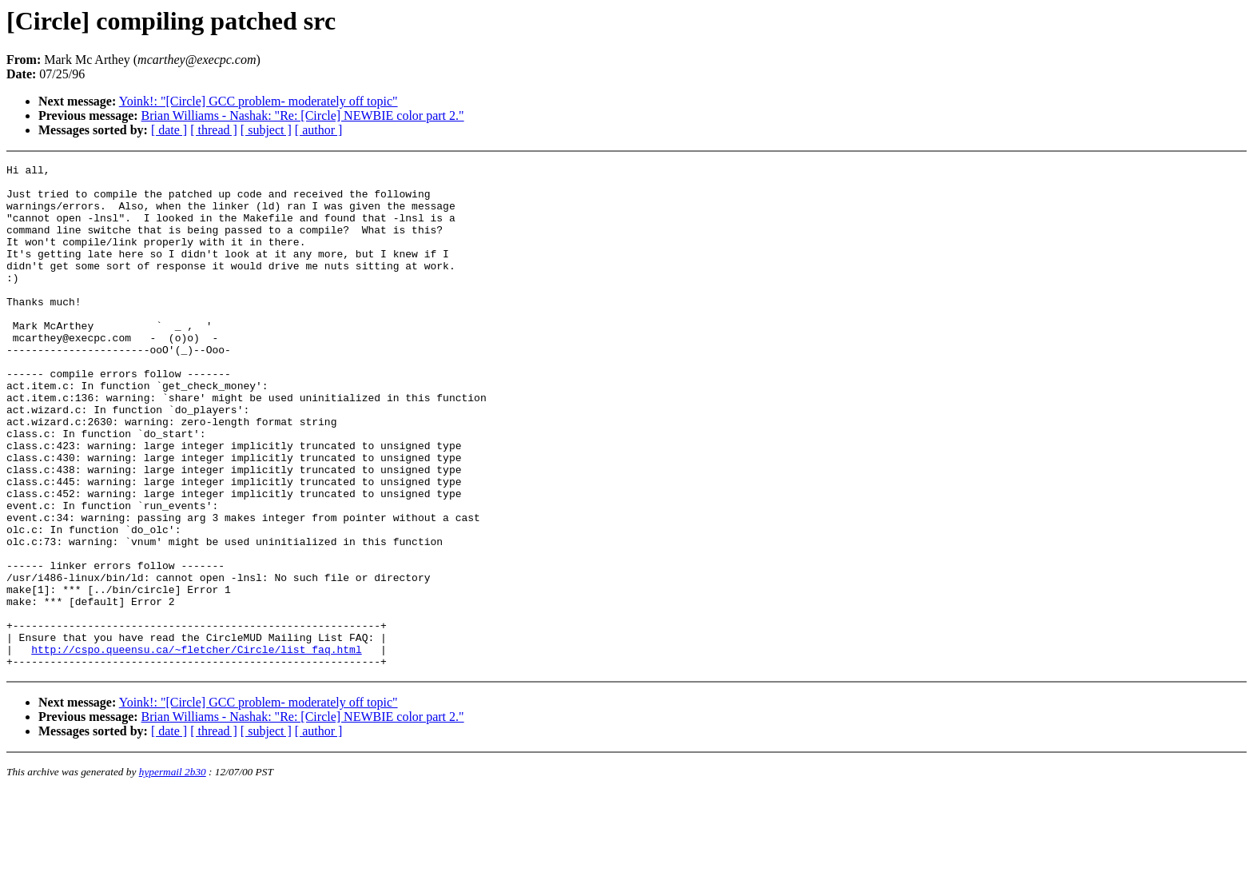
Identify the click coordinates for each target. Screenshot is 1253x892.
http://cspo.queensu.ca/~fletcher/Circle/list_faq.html (196, 747)
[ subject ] (266, 130)
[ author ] (319, 130)
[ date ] (169, 130)
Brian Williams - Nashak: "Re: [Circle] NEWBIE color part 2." (302, 115)
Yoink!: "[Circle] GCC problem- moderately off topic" (258, 101)
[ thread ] (213, 130)
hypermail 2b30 (172, 872)
